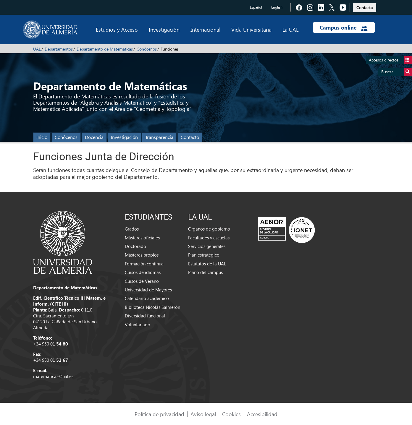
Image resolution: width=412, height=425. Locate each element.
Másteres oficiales (142, 238)
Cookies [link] (231, 414)
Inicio (41, 137)
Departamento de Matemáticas (105, 49)
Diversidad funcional (145, 316)
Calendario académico (147, 298)
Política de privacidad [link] (159, 414)
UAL (37, 49)
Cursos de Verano (142, 281)
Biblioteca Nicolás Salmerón (152, 307)
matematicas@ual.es (53, 376)
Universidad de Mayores (148, 290)
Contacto (190, 137)
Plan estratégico (203, 255)
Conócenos (147, 49)
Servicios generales (206, 246)
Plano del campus (205, 272)
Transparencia (159, 137)
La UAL (290, 29)
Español (256, 7)
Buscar (396, 72)
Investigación (164, 29)
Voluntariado (137, 324)
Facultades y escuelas (209, 238)
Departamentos (59, 49)
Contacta (364, 7)
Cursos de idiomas (143, 272)
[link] (364, 6)
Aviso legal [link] (203, 414)
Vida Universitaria (251, 29)
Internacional (205, 29)
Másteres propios (142, 255)
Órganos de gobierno (209, 229)
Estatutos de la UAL (207, 264)
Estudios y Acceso (117, 29)
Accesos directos (390, 60)
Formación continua (144, 264)
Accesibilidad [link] (262, 414)
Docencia (94, 137)
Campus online (343, 27)
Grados (132, 229)
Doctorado (135, 246)
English (276, 7)
